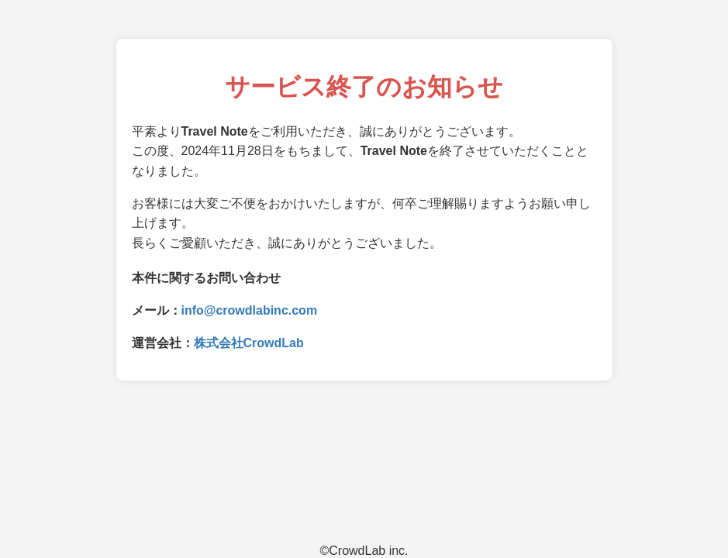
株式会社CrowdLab (249, 343)
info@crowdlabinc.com (249, 310)
